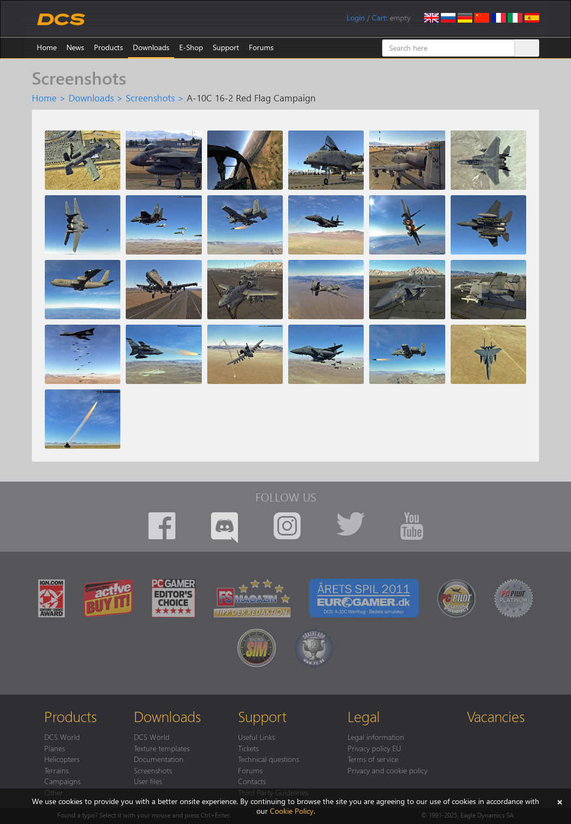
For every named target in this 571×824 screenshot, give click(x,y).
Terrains (56, 770)
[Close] (559, 801)
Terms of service (373, 759)
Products (108, 47)
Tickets (248, 748)
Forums (261, 47)
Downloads (151, 47)
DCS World (62, 736)
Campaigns (62, 781)
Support (226, 47)
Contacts (252, 781)
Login (355, 17)
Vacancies (496, 716)
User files (148, 781)
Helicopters (61, 759)
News (75, 47)
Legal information (376, 736)
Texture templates (161, 748)
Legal (364, 716)
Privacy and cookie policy (387, 770)
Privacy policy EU (374, 748)
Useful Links (256, 736)
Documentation (158, 759)
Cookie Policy (292, 811)
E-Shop (191, 47)
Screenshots (150, 98)
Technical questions (268, 759)
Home (47, 47)
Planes (54, 748)
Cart (379, 17)
